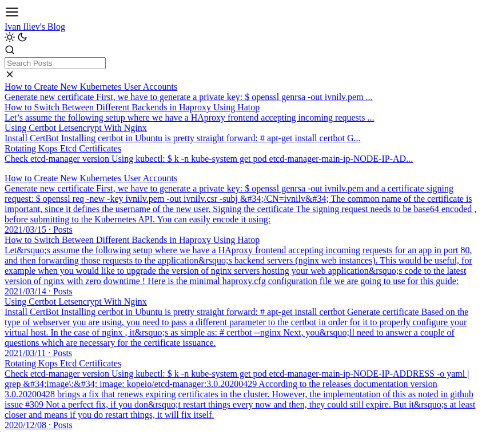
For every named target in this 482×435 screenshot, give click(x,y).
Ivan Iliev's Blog (35, 26)
